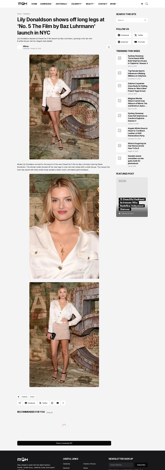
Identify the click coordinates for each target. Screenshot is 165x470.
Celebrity (26, 14)
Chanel (32, 397)
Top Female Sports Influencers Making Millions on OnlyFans (137, 73)
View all (50, 412)
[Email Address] (121, 465)
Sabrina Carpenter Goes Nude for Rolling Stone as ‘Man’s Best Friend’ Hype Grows (137, 87)
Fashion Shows (89, 464)
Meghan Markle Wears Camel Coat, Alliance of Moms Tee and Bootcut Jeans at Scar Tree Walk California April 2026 (137, 102)
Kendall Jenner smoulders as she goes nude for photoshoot (136, 159)
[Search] (146, 4)
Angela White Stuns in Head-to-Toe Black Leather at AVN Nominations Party (138, 132)
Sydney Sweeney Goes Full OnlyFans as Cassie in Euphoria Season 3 (137, 117)
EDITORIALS (61, 4)
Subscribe (141, 465)
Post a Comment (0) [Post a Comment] (64, 443)
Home (19, 14)
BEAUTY (90, 4)
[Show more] (63, 403)
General (66, 468)
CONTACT (102, 4)
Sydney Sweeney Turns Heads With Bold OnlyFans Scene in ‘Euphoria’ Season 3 (138, 59)
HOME (34, 4)
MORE (113, 4)
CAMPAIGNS (45, 4)
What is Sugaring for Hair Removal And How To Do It (137, 145)
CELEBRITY (76, 4)
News (85, 468)
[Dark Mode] (141, 4)
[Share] (108, 47)
